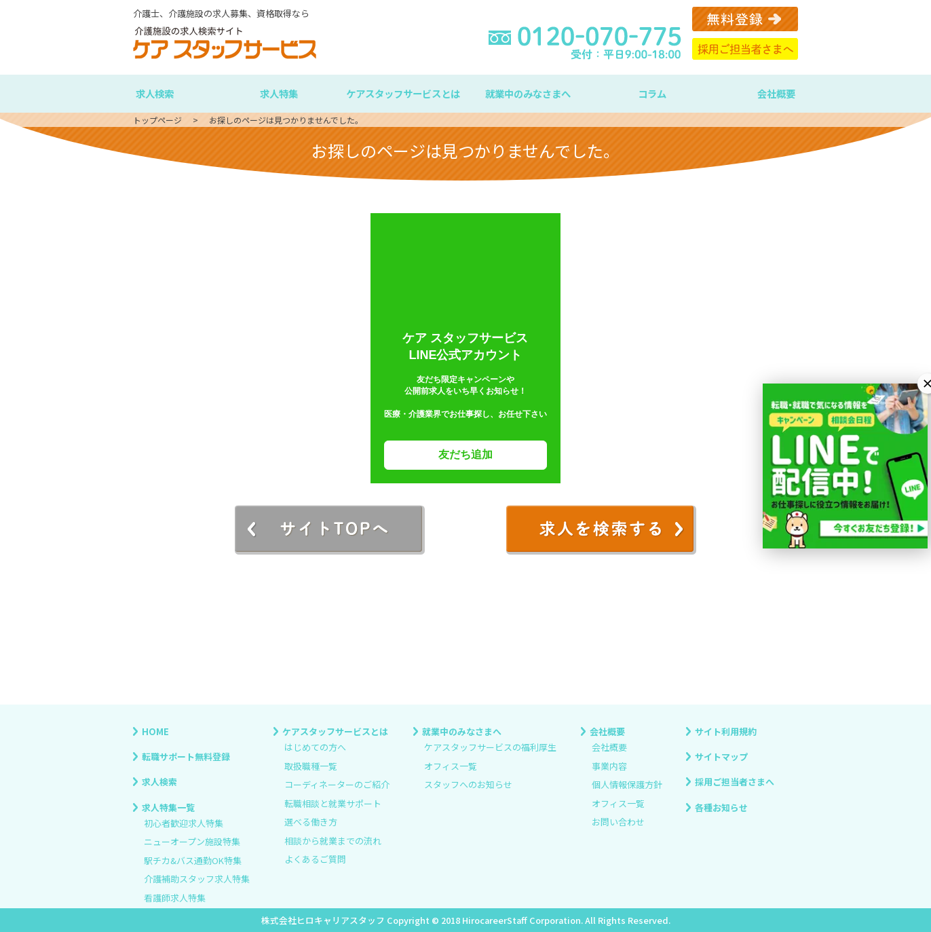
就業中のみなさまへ (528, 93)
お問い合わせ (618, 822)
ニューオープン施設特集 (192, 842)
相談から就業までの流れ (332, 840)
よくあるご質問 (315, 859)
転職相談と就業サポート (332, 803)
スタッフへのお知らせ (468, 785)
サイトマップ (721, 756)
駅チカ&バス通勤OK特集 (193, 860)
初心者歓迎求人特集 (183, 823)
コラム (652, 93)
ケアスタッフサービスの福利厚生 (490, 747)
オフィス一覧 (450, 766)
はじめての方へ (315, 747)
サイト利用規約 (726, 731)
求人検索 (155, 93)
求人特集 (279, 93)
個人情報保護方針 (627, 785)
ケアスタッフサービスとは (403, 93)
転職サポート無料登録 (186, 756)
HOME (155, 731)
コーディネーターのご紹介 (337, 785)
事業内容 (609, 766)
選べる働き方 (310, 822)
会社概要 (776, 93)
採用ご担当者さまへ (734, 781)
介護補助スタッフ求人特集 (197, 879)
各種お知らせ (721, 806)
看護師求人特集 (175, 897)
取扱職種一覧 (310, 766)
